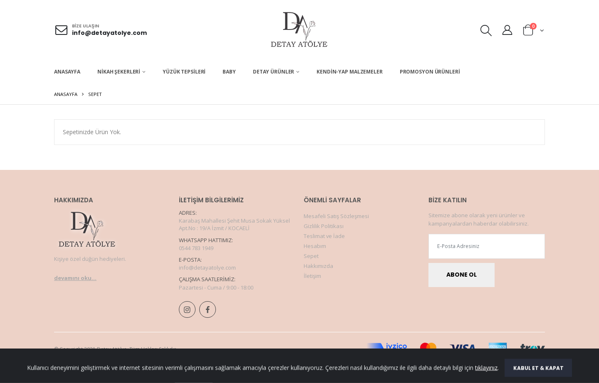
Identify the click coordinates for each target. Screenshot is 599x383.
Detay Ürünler (273, 71)
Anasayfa (67, 71)
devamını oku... (75, 278)
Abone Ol (461, 275)
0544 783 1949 (196, 248)
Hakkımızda (318, 266)
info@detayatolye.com (109, 33)
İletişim (312, 276)
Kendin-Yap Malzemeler (349, 71)
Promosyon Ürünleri (430, 71)
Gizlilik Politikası (324, 226)
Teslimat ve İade (324, 236)
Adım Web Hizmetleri (276, 375)
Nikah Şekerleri (118, 71)
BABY (229, 71)
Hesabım (315, 246)
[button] (486, 32)
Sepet (311, 256)
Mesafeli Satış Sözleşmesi (336, 216)
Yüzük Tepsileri (184, 71)
